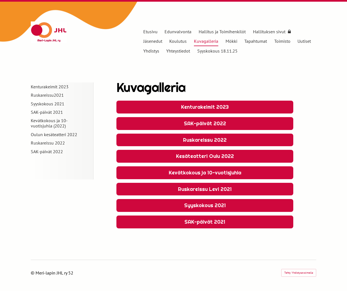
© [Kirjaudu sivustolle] (33, 273)
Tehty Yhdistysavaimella (298, 273)
